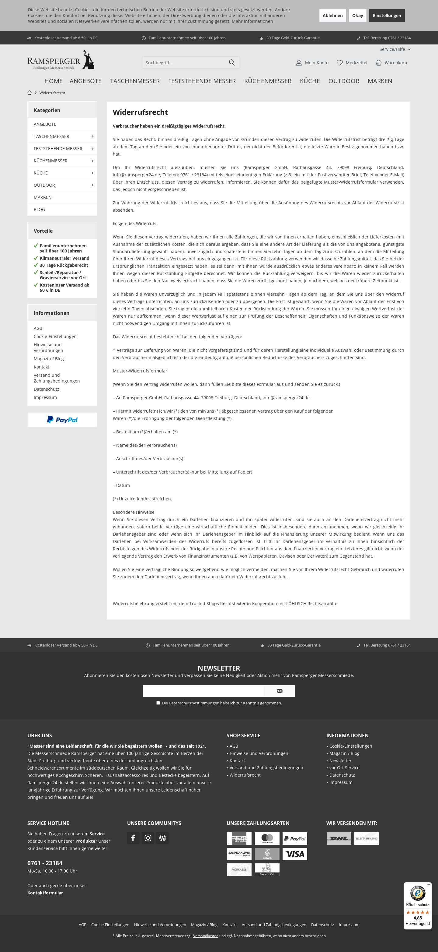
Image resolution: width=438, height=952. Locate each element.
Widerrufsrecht (245, 775)
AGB (38, 328)
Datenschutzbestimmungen (194, 703)
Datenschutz (46, 389)
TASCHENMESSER (51, 136)
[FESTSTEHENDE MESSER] (202, 81)
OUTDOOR (44, 185)
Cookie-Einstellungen (55, 336)
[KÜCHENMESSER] (268, 81)
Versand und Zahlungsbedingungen (57, 378)
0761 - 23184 (44, 863)
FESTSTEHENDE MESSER (58, 148)
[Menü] (428, 886)
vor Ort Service (344, 767)
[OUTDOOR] (343, 81)
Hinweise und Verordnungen (48, 347)
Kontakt (41, 367)
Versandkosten (205, 935)
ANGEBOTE (45, 124)
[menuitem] (393, 49)
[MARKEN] (380, 81)
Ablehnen (333, 15)
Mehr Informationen (252, 21)
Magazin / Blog (49, 358)
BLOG (39, 209)
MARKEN (43, 197)
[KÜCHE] (310, 81)
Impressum (45, 397)
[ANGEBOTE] (85, 81)
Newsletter (340, 760)
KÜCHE (41, 173)
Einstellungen (387, 15)
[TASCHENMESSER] (135, 81)
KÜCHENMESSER (51, 161)
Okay (357, 15)
